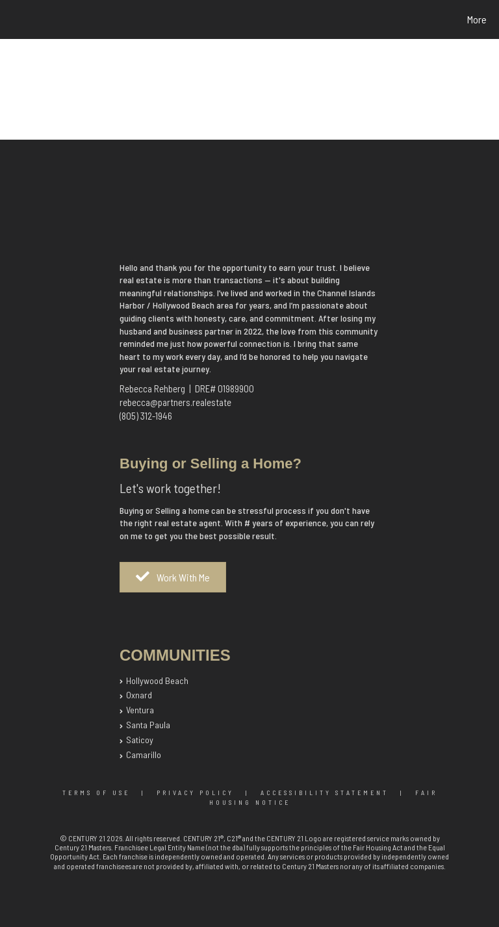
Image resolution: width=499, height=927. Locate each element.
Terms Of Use (96, 792)
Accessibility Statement (325, 792)
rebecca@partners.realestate (175, 402)
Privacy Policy (195, 792)
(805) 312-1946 (146, 416)
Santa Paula (148, 724)
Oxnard (139, 694)
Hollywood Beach (157, 680)
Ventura (140, 709)
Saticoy (139, 739)
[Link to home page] (12, 19)
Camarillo (143, 754)
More (477, 19)
